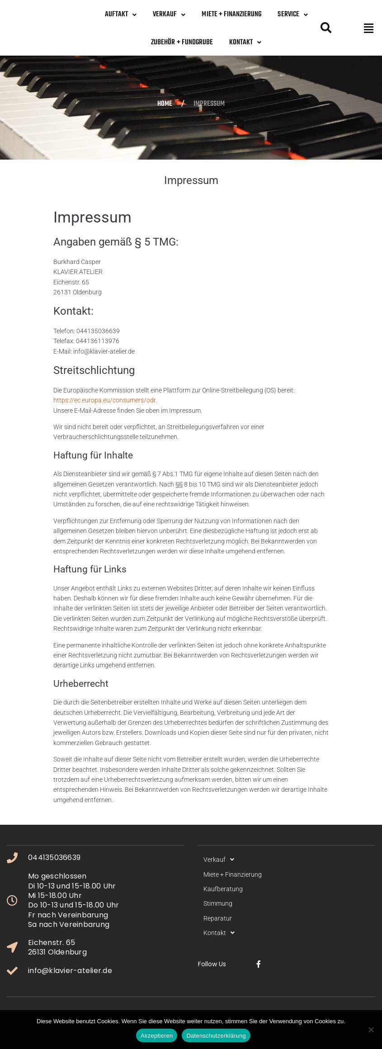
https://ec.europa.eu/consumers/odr (104, 400)
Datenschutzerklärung (215, 1035)
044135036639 (54, 857)
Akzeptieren (157, 1035)
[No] (370, 1029)
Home (164, 104)
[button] (368, 28)
